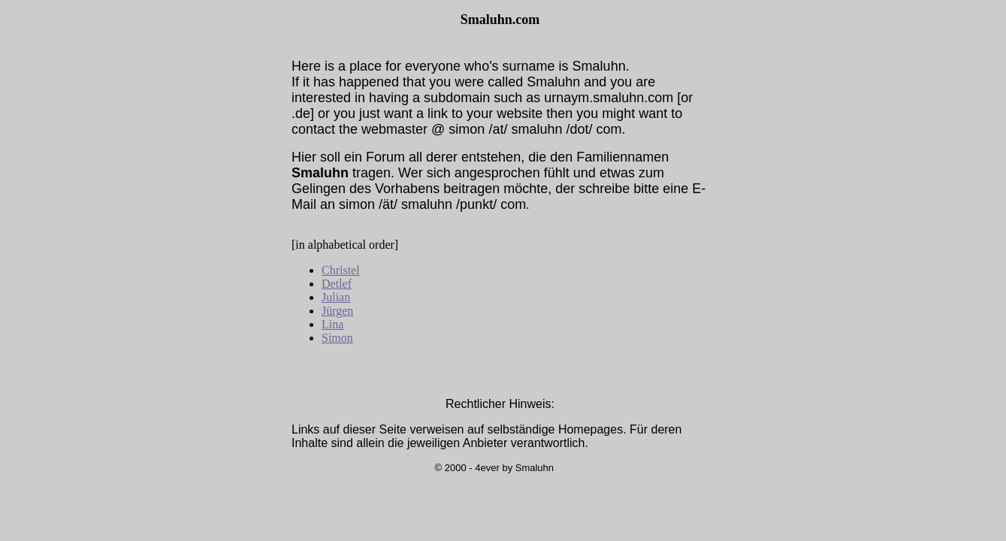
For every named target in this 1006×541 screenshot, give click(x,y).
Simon (337, 337)
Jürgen (337, 310)
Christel (341, 270)
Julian (336, 297)
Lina (332, 324)
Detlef (337, 283)
